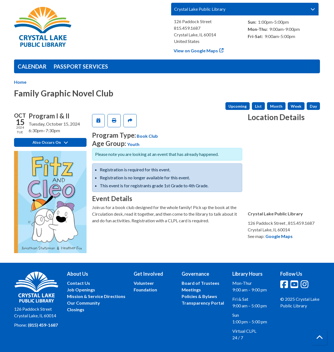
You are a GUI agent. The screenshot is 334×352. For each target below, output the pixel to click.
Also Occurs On (50, 142)
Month (276, 106)
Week (296, 106)
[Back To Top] (319, 337)
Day (313, 106)
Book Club (147, 136)
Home (20, 82)
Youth (133, 144)
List (258, 106)
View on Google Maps (196, 50)
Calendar (32, 66)
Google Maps (279, 236)
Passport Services (80, 66)
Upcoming (237, 106)
